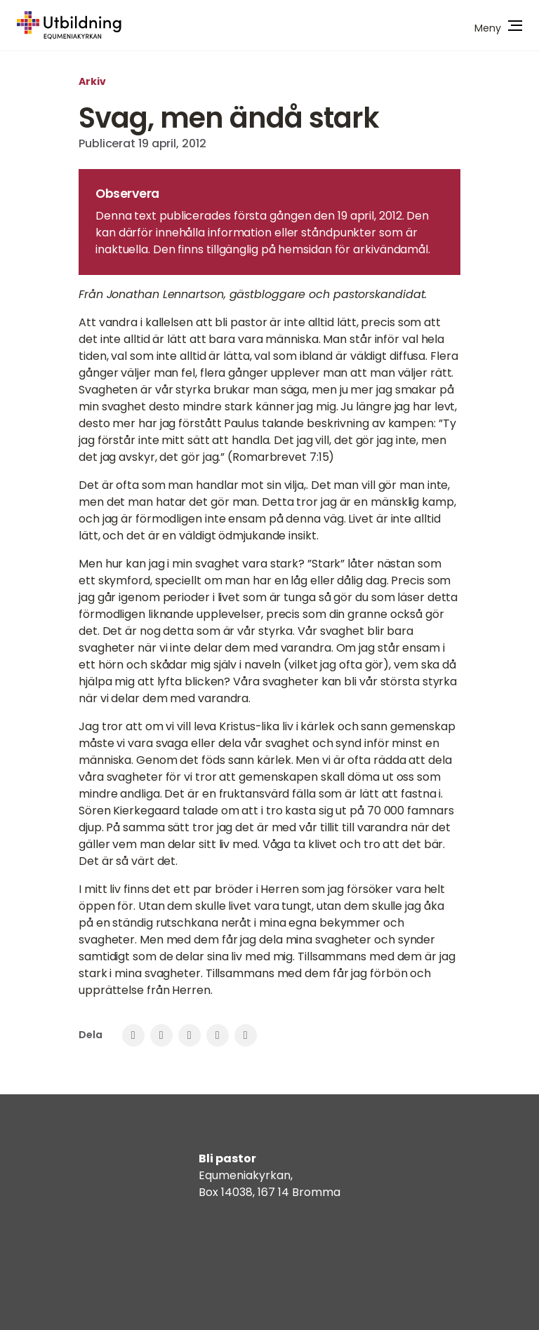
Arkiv (92, 81)
